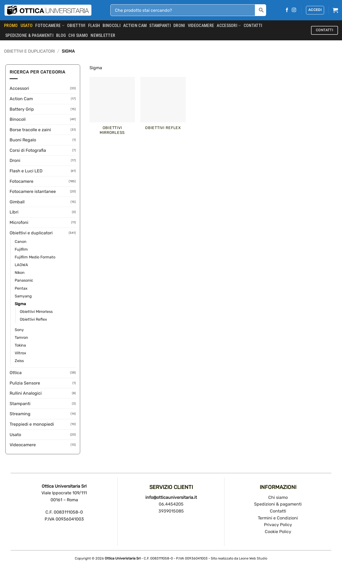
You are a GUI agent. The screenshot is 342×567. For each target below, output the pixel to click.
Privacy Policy (278, 524)
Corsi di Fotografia (28, 150)
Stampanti (160, 25)
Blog (61, 35)
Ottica (16, 372)
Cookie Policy (278, 531)
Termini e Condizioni (278, 518)
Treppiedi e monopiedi (32, 424)
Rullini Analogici (26, 393)
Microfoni (19, 222)
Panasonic (24, 280)
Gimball (17, 201)
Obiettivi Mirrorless (36, 311)
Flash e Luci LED (26, 170)
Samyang (23, 296)
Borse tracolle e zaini (30, 129)
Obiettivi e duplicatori (29, 51)
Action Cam (135, 25)
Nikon (20, 272)
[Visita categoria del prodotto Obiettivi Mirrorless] (112, 109)
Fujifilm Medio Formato (35, 257)
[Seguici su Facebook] (287, 10)
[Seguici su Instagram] (294, 10)
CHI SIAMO (78, 35)
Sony (19, 330)
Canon (20, 241)
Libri (14, 212)
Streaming (20, 413)
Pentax (21, 288)
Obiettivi (76, 25)
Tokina (20, 345)
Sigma (20, 304)
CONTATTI (253, 25)
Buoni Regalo (23, 139)
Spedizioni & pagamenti (278, 504)
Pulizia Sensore (25, 383)
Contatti (278, 511)
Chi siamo (278, 497)
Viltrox (20, 353)
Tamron (21, 337)
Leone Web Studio (253, 558)
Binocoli (112, 25)
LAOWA (21, 265)
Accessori (229, 25)
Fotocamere (49, 25)
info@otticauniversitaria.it (171, 497)
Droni (179, 25)
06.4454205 (171, 504)
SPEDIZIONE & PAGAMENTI (29, 35)
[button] (315, 10)
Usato (15, 434)
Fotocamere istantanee (33, 191)
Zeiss (19, 361)
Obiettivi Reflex (33, 319)
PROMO (11, 25)
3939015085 (171, 511)
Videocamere (201, 25)
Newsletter (103, 35)
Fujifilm (21, 249)
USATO (27, 25)
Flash (94, 25)
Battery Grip (22, 109)
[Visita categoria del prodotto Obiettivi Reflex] (163, 106)
